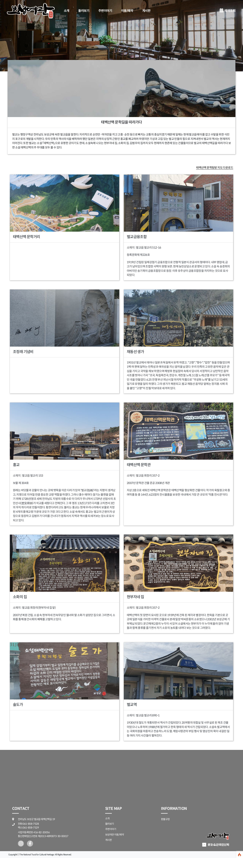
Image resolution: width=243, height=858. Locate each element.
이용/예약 (127, 11)
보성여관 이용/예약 (114, 834)
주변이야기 (105, 11)
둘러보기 (83, 11)
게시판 (146, 11)
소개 (66, 11)
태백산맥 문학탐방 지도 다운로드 (214, 167)
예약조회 (227, 11)
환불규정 (165, 819)
